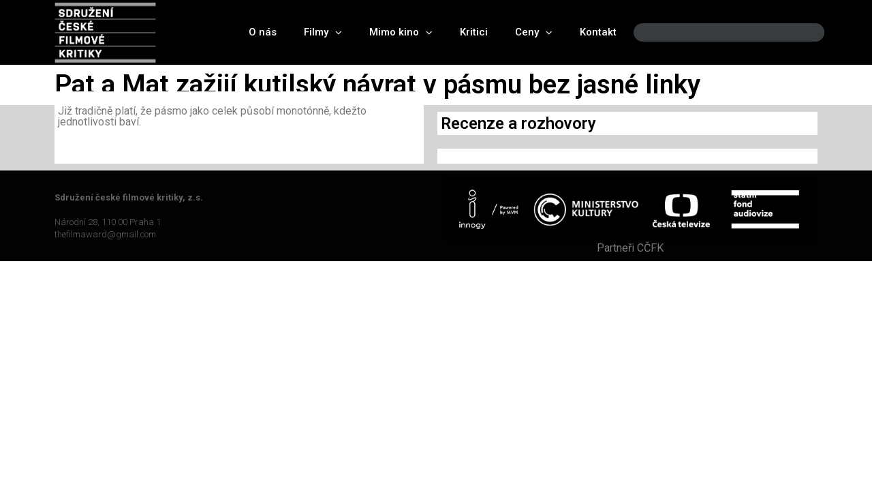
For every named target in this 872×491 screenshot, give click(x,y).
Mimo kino (401, 32)
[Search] (802, 32)
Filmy (323, 32)
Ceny (533, 32)
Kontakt (598, 32)
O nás (263, 32)
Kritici (474, 32)
